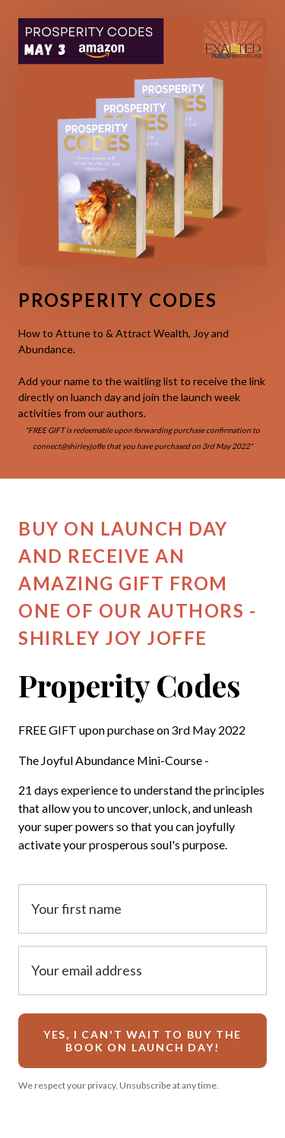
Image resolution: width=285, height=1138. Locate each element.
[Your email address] (142, 970)
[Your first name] (142, 909)
